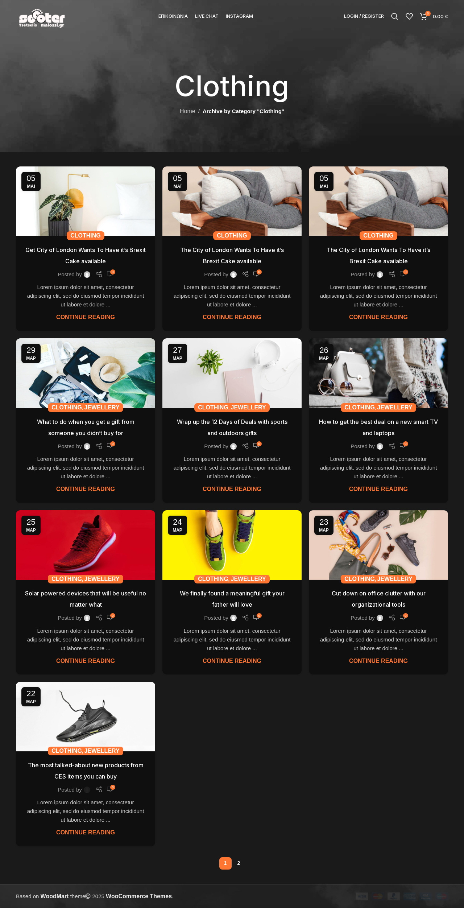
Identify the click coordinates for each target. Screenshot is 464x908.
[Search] (395, 16)
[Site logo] (41, 16)
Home (187, 111)
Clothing (85, 235)
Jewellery (102, 407)
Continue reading (85, 317)
